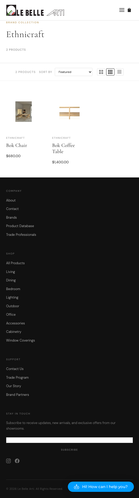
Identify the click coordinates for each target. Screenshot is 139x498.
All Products (15, 263)
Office (11, 314)
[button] (101, 487)
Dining (11, 280)
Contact (12, 209)
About (11, 200)
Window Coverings (20, 340)
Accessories (15, 323)
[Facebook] (17, 461)
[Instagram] (8, 461)
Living (10, 272)
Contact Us (15, 369)
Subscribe (69, 449)
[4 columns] (119, 72)
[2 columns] (101, 72)
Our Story (13, 386)
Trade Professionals (21, 234)
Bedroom (13, 289)
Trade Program (17, 377)
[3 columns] (110, 72)
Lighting (12, 297)
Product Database (20, 226)
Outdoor (12, 306)
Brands (11, 217)
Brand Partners (17, 395)
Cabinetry (13, 332)
